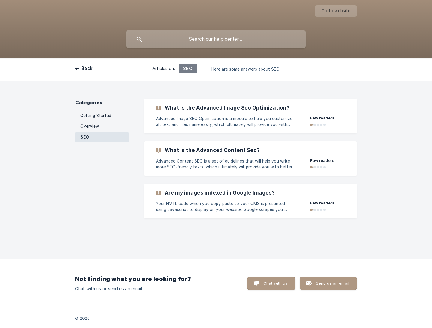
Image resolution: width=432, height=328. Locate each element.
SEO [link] (84, 137)
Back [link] (87, 68)
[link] (250, 116)
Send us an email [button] (332, 283)
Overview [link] (89, 126)
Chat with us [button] (275, 283)
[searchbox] (216, 39)
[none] (336, 11)
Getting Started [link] (95, 115)
